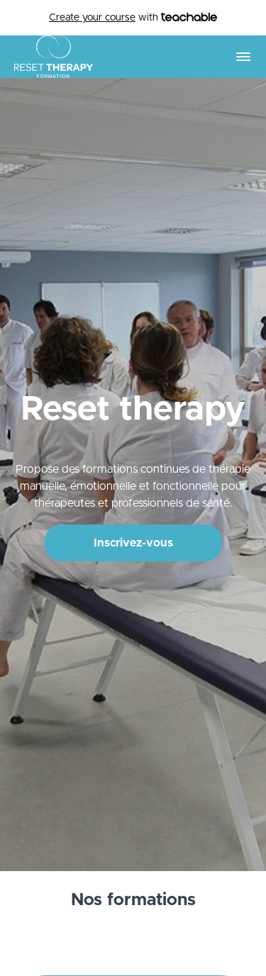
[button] (243, 56)
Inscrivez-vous (133, 543)
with (133, 18)
